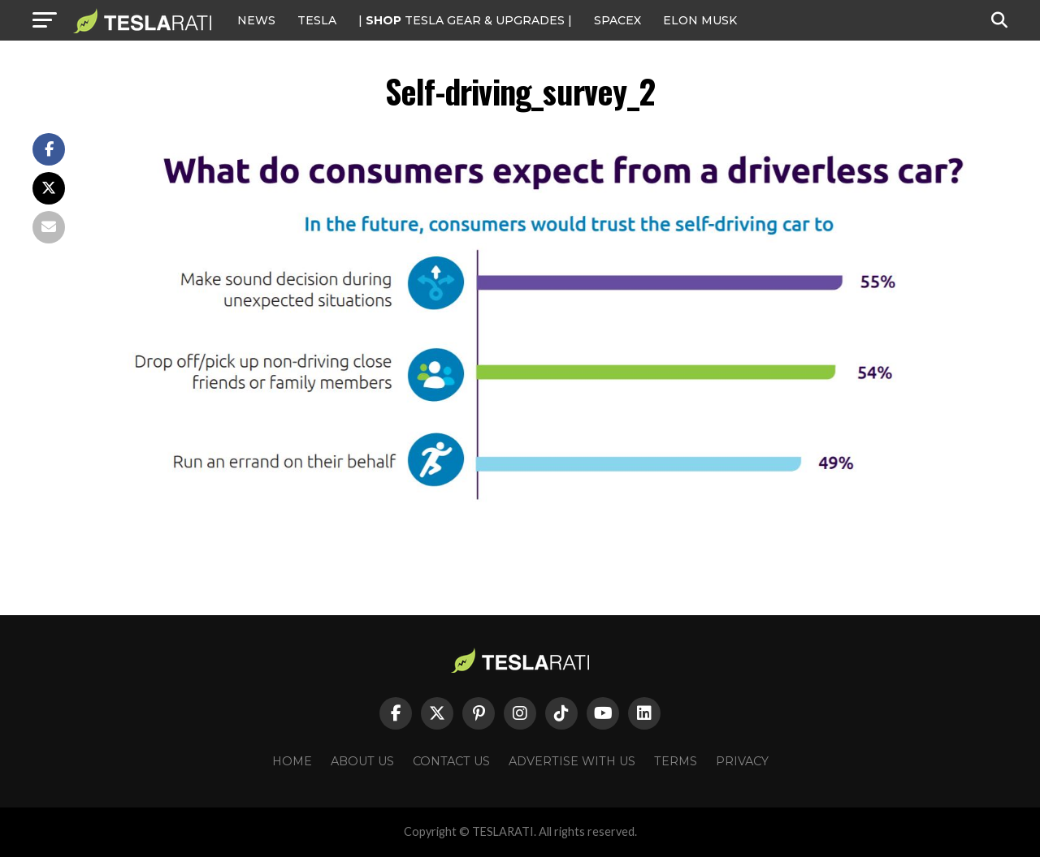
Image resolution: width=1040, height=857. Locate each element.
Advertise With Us (572, 761)
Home (292, 761)
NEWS (256, 20)
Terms (675, 761)
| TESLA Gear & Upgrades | (465, 20)
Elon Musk (700, 20)
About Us (362, 761)
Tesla (316, 20)
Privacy (742, 761)
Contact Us (451, 761)
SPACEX (617, 20)
